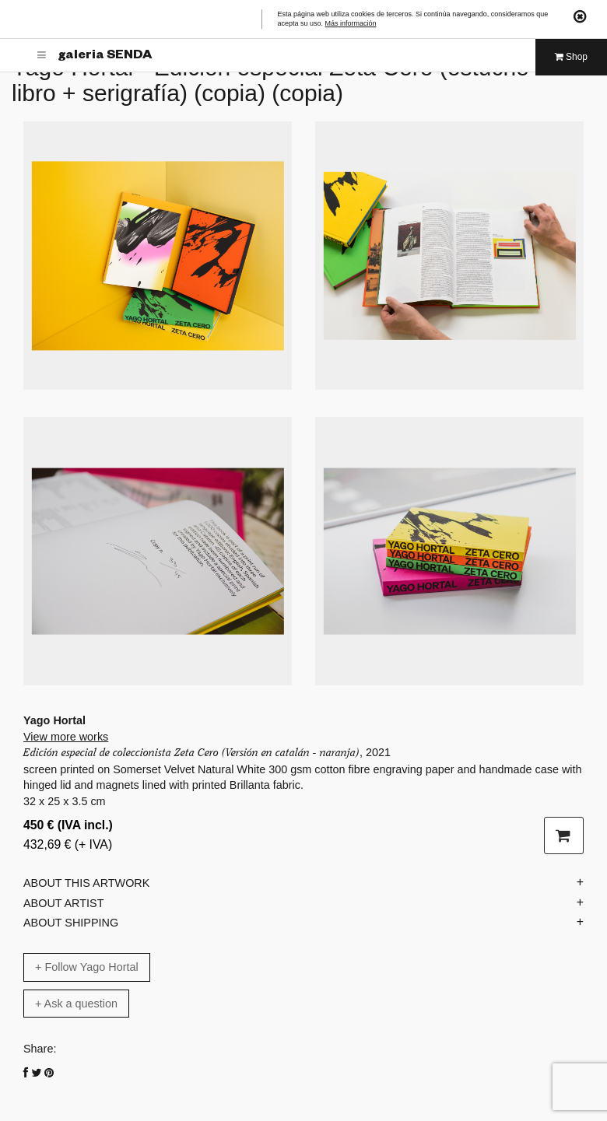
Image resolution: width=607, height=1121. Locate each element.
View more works (65, 736)
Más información (351, 24)
